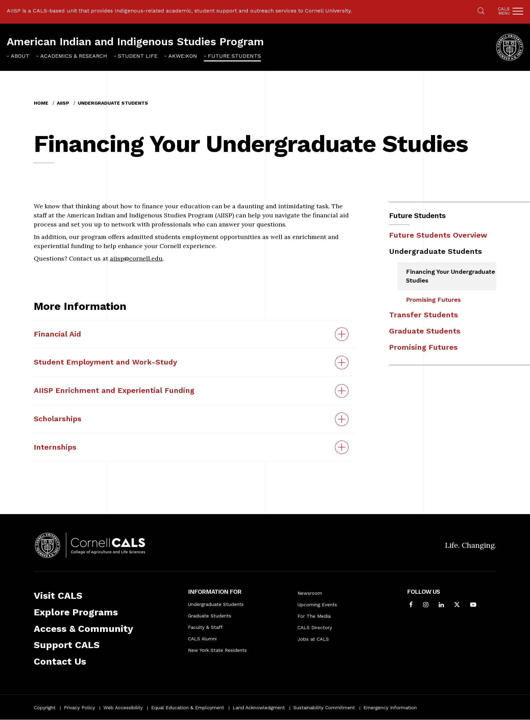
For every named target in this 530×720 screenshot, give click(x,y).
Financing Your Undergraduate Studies (450, 276)
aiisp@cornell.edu (136, 258)
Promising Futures (433, 299)
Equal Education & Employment (187, 707)
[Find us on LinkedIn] (441, 605)
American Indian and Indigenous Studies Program (135, 41)
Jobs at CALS (313, 639)
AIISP (63, 103)
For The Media (314, 616)
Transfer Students (423, 315)
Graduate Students (424, 331)
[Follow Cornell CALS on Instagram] (425, 605)
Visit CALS (58, 595)
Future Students (234, 56)
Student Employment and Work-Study (105, 362)
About (20, 56)
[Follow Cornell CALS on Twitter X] (457, 605)
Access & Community (83, 628)
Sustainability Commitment (324, 707)
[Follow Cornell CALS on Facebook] (411, 605)
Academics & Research (73, 56)
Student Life (138, 56)
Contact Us (60, 661)
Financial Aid (57, 334)
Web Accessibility (123, 707)
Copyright (44, 707)
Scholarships (57, 419)
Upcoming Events (317, 604)
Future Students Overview (438, 235)
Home (41, 103)
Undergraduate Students (113, 103)
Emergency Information (390, 707)
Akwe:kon (182, 56)
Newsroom (309, 593)
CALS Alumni (202, 638)
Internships (55, 447)
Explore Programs (76, 612)
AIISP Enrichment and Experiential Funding (114, 390)
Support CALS (67, 644)
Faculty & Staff (205, 627)
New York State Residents (217, 650)
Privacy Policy (79, 707)
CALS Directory (314, 627)
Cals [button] (504, 11)
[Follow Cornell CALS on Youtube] (473, 605)
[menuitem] (18, 55)
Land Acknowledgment (259, 707)
